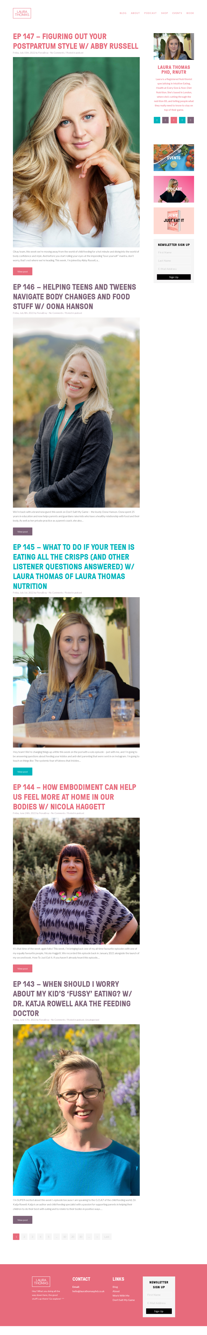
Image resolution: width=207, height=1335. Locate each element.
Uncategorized (92, 1028)
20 (72, 1245)
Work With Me (121, 1304)
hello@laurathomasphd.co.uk (88, 1300)
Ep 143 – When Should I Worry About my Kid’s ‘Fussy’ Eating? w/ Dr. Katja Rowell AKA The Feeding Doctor (74, 1007)
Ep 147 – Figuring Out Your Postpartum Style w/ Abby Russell (61, 45)
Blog (115, 1295)
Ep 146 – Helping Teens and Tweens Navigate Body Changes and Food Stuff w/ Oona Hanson (72, 306)
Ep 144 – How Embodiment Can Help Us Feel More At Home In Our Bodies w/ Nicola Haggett (76, 805)
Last (107, 1245)
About (116, 1300)
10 (64, 1245)
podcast (79, 62)
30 (80, 1245)
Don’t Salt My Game (124, 1308)
